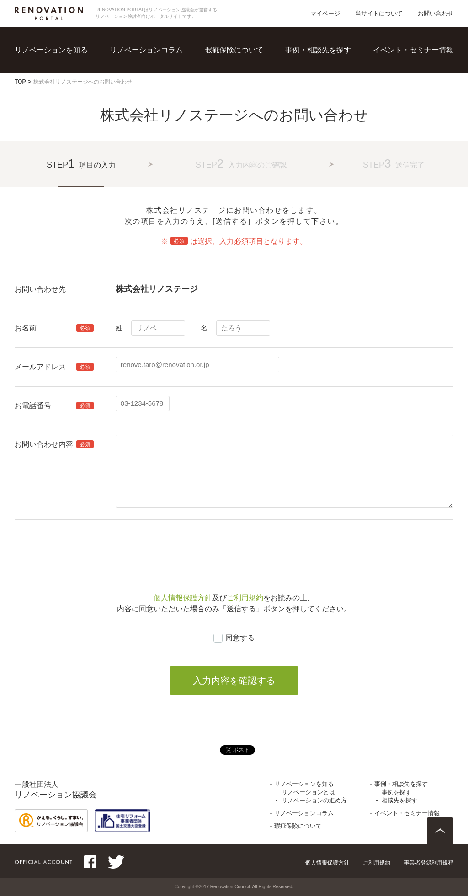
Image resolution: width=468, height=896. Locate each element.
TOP (20, 82)
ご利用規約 (245, 598)
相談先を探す (399, 800)
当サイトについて (379, 13)
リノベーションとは (308, 792)
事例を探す (396, 792)
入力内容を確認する (234, 681)
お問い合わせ (435, 13)
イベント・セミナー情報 (413, 50)
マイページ (325, 13)
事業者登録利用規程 (428, 862)
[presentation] (185, 542)
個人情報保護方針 (183, 598)
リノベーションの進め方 (314, 800)
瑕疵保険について (234, 50)
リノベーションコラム (146, 50)
